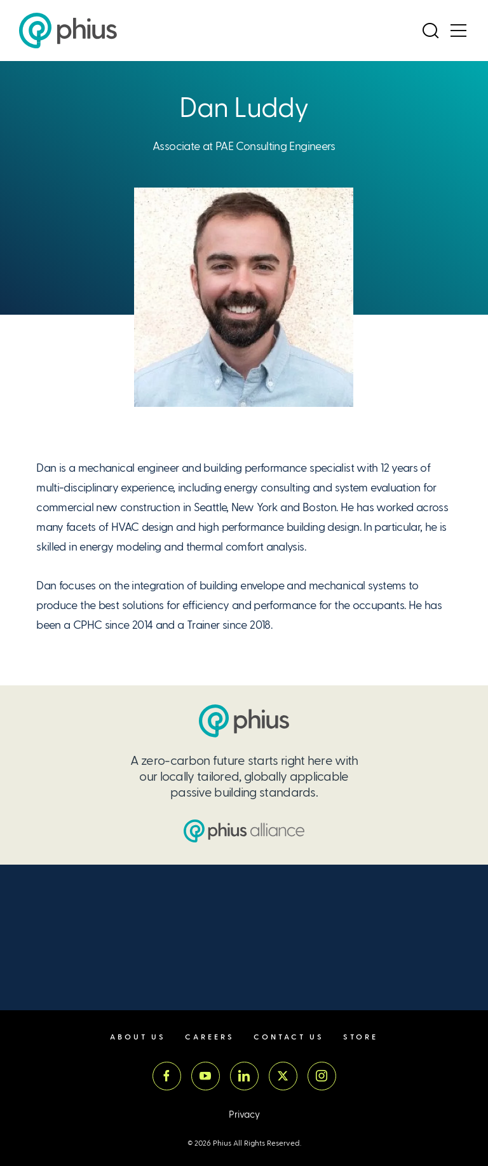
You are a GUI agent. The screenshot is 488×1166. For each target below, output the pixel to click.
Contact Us (289, 1037)
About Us (138, 1037)
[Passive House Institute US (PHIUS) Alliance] (244, 831)
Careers (209, 1037)
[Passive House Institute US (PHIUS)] (244, 720)
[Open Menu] (458, 30)
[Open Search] (430, 30)
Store (360, 1037)
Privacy (244, 1114)
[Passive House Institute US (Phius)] (68, 30)
